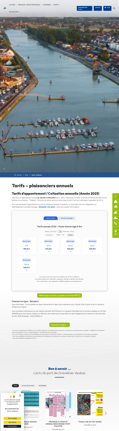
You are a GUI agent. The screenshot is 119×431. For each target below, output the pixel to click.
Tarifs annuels (50, 218)
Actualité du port (28, 385)
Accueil (17, 175)
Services (22, 5)
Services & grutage (67, 218)
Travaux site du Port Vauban (90, 422)
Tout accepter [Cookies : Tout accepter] (12, 418)
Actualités (13, 12)
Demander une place (82, 8)
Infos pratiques (33, 5)
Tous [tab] (15, 385)
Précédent (49, 235)
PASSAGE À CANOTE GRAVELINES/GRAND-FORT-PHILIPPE (58, 424)
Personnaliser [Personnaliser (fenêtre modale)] (12, 426)
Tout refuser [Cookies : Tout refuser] (12, 422)
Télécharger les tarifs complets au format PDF (58, 295)
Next (105, 413)
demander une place (47, 207)
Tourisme (46, 5)
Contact (97, 7)
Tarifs (55, 5)
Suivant (70, 235)
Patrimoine (42, 385)
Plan (108, 7)
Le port (12, 5)
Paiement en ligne (58, 325)
